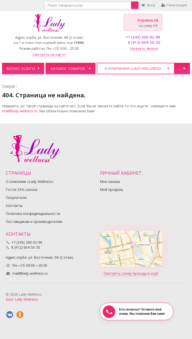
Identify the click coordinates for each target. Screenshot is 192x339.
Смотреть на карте (48, 54)
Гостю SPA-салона (21, 189)
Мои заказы (110, 181)
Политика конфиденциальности (33, 213)
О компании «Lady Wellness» (133, 68)
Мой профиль (111, 189)
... (180, 68)
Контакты (14, 205)
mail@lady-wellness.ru (20, 111)
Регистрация (174, 5)
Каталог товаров (68, 68)
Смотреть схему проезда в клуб (131, 273)
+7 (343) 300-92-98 (143, 37)
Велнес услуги (20, 68)
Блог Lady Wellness (22, 299)
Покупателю (16, 197)
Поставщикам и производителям (34, 221)
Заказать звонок (144, 48)
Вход (148, 5)
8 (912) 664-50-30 (144, 42)
